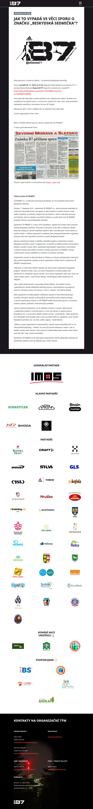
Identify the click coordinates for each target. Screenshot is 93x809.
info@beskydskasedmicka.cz (25, 769)
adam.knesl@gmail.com (57, 769)
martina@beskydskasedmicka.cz (26, 753)
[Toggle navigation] (80, 3)
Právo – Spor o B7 (53, 182)
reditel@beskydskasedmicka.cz (25, 742)
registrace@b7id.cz (55, 737)
